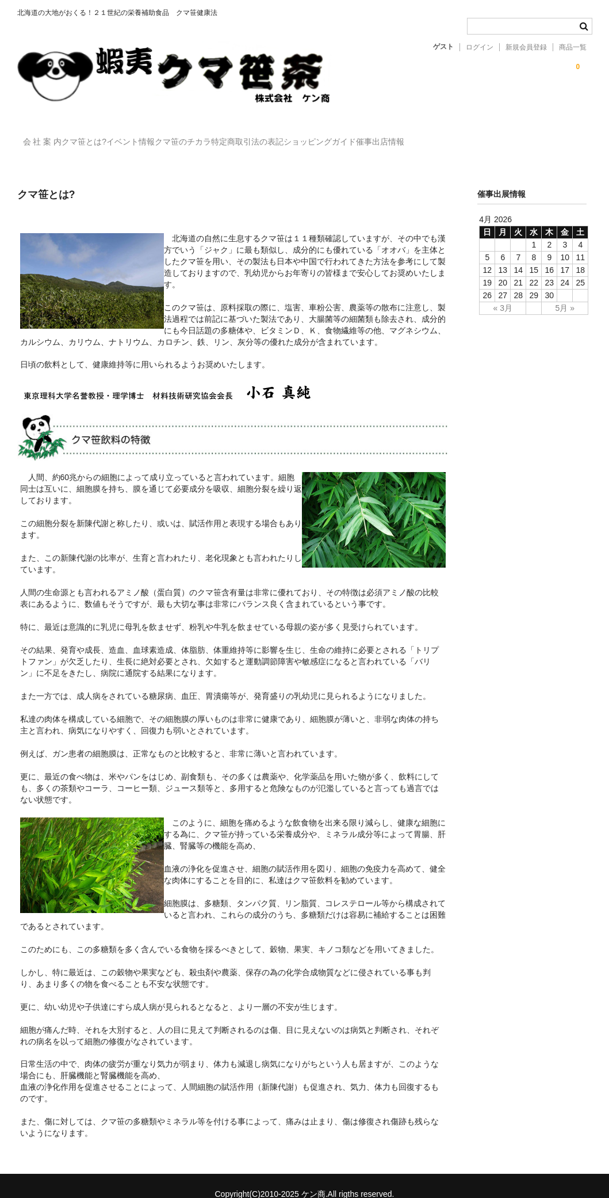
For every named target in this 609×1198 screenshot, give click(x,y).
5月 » (565, 291)
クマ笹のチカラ (260, 136)
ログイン (479, 47)
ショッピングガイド (444, 136)
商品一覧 (573, 47)
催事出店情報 (528, 136)
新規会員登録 (526, 47)
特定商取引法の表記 (348, 136)
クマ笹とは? (113, 136)
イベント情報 (184, 136)
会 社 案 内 (48, 136)
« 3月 (502, 291)
